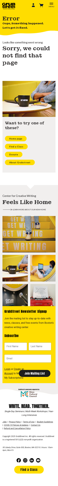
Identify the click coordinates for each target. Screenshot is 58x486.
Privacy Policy (15, 422)
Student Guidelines (45, 422)
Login (7, 369)
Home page (15, 138)
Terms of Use (28, 422)
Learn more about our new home (29, 209)
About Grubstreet (19, 162)
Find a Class (16, 146)
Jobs (4, 422)
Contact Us (35, 425)
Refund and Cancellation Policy (17, 428)
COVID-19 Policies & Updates (16, 425)
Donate (13, 154)
